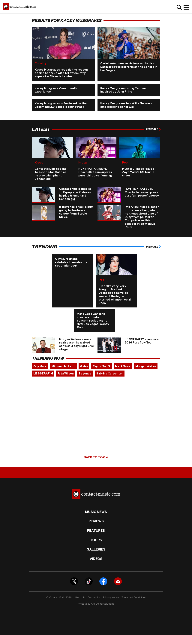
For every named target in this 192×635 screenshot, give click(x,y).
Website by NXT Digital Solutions (96, 603)
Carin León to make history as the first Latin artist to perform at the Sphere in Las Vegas (128, 67)
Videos (96, 558)
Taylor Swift (101, 366)
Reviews (96, 521)
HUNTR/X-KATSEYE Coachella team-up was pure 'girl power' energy (95, 172)
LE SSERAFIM (43, 373)
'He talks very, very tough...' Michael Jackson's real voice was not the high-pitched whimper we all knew (115, 294)
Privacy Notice (111, 597)
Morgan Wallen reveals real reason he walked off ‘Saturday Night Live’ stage (77, 344)
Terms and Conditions (134, 597)
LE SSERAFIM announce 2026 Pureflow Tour (142, 340)
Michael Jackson (63, 366)
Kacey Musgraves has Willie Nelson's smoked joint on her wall (126, 105)
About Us (79, 597)
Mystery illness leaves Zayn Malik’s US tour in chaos (138, 172)
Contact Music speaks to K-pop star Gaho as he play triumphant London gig (51, 174)
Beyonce (85, 373)
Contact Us (94, 597)
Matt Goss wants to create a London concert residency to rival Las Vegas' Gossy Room (93, 320)
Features (96, 530)
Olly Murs (40, 366)
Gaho (84, 366)
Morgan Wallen (145, 366)
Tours (96, 540)
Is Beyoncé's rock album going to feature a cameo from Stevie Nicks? (76, 212)
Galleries (96, 549)
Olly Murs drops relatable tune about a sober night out (71, 262)
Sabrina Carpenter (109, 373)
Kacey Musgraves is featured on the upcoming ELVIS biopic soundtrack (61, 105)
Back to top (96, 457)
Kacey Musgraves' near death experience (56, 89)
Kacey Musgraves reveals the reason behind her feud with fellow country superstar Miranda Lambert (61, 73)
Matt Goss (122, 366)
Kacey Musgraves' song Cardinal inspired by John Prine (123, 89)
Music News (96, 512)
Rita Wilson (66, 373)
